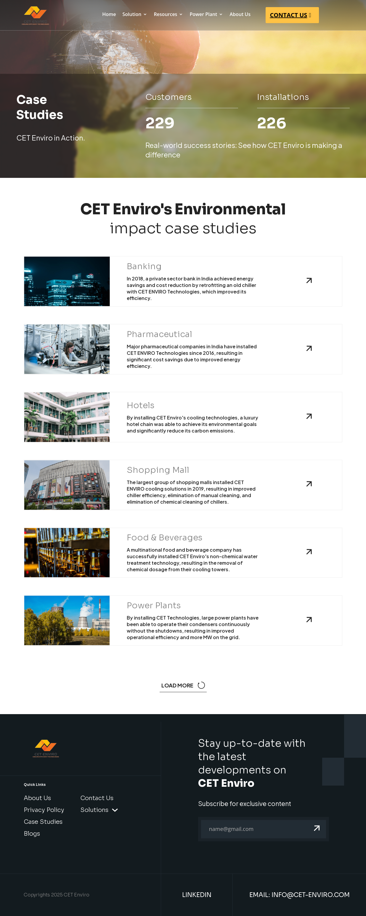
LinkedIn (196, 895)
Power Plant (203, 14)
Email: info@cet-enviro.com (299, 895)
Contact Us (96, 798)
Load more (183, 685)
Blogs (32, 833)
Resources (165, 14)
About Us (240, 14)
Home (109, 14)
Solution (131, 14)
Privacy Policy (44, 810)
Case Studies (43, 822)
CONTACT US (288, 15)
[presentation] (243, 862)
